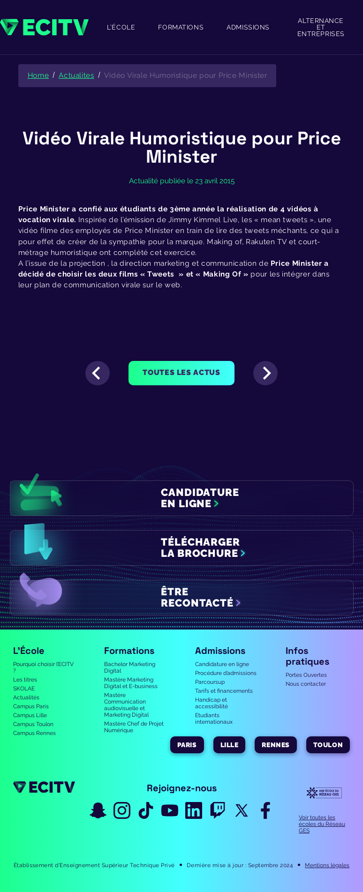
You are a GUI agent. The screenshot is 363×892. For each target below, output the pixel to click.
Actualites (76, 75)
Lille (229, 745)
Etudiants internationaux (214, 718)
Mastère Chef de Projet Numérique (134, 727)
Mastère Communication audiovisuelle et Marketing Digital (126, 705)
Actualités (26, 697)
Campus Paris (31, 706)
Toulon (328, 745)
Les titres (25, 679)
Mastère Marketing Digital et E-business (131, 683)
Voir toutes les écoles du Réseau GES (322, 824)
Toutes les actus (181, 372)
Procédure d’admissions (226, 673)
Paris (187, 745)
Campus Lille (30, 715)
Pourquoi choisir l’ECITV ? (43, 667)
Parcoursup (210, 682)
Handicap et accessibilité (211, 703)
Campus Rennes (34, 733)
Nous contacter (306, 684)
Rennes (275, 745)
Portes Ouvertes (306, 675)
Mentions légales (327, 865)
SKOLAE (24, 688)
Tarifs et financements (224, 691)
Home (38, 75)
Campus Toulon (33, 724)
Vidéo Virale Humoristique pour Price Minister (185, 75)
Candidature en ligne (222, 664)
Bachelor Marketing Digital (129, 667)
